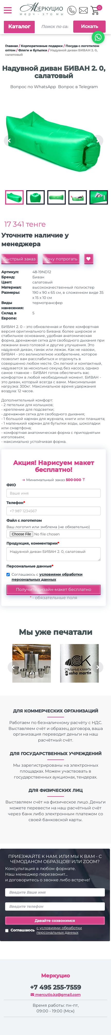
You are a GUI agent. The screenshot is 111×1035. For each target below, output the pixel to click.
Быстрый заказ (19, 259)
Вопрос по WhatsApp (32, 86)
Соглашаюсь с (47, 577)
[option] (53, 140)
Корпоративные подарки (42, 46)
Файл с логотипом (24, 520)
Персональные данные (29, 566)
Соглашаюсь (55, 930)
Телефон (15, 502)
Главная (11, 46)
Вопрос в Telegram (77, 86)
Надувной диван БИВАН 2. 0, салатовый (53, 554)
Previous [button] (9, 140)
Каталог (19, 26)
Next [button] (97, 140)
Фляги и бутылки (32, 50)
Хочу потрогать (61, 259)
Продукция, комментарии (32, 543)
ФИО (11, 485)
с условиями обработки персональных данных (59, 930)
